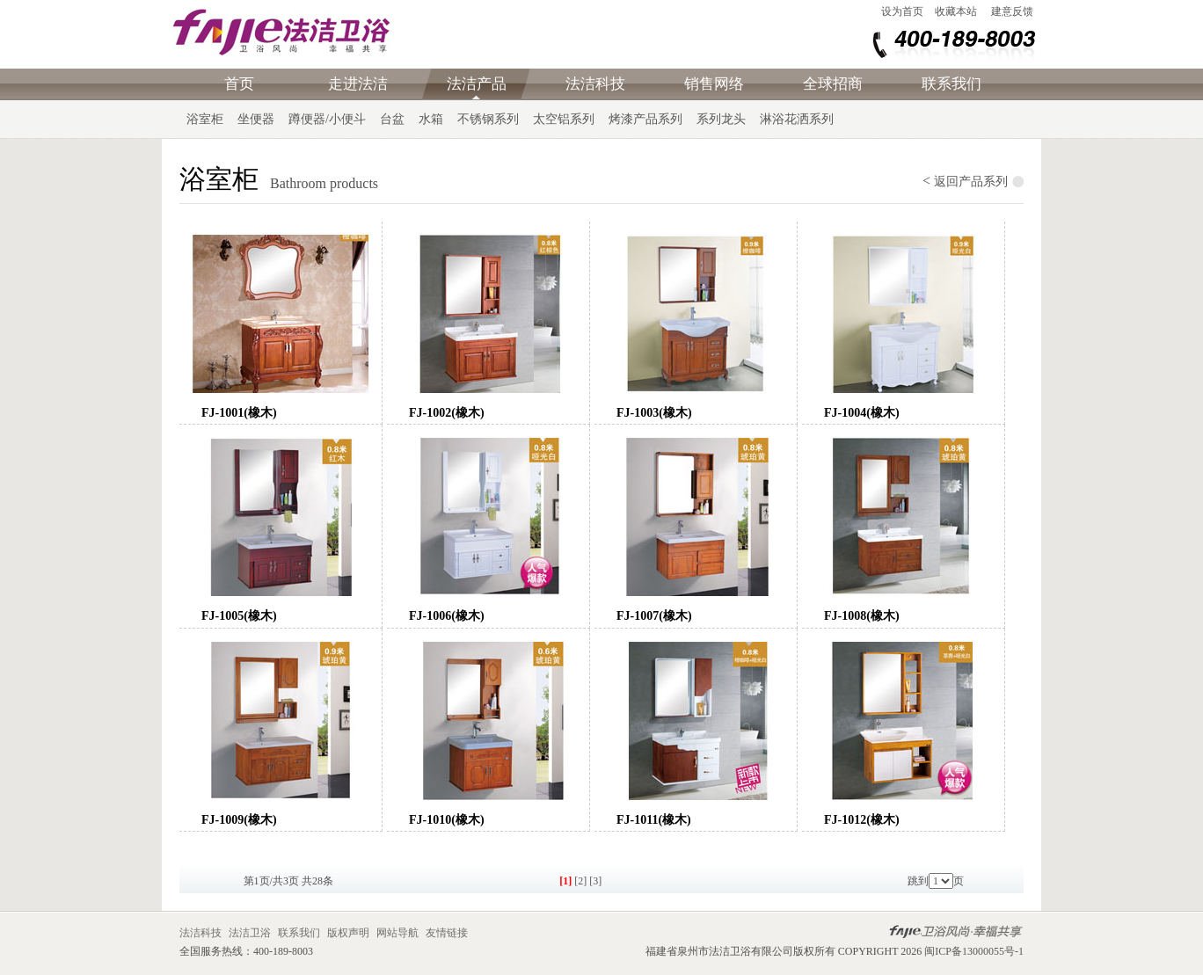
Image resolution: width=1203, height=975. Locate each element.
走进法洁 (358, 84)
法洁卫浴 (250, 933)
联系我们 (951, 84)
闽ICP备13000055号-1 (974, 951)
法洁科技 (595, 84)
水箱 (431, 119)
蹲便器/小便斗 (327, 119)
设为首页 (902, 11)
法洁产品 (477, 84)
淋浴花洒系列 (797, 119)
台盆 (392, 119)
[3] (595, 881)
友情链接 (447, 933)
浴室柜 (204, 119)
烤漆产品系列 (645, 119)
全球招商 (833, 84)
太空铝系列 (563, 119)
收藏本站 (956, 11)
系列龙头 (721, 119)
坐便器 (255, 119)
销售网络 (714, 84)
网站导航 (398, 933)
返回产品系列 (971, 181)
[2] (580, 881)
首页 (239, 84)
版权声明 (349, 933)
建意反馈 (1012, 11)
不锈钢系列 (488, 119)
